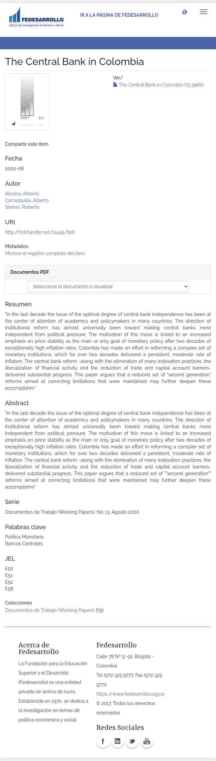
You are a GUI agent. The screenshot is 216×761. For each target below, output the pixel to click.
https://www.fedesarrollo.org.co (130, 694)
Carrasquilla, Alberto (27, 200)
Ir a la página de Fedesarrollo (119, 15)
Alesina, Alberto (22, 193)
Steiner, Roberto (22, 207)
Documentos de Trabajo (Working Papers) (50, 610)
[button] (185, 11)
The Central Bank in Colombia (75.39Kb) (158, 84)
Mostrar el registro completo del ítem (45, 253)
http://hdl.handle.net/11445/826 (40, 232)
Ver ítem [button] (21, 43)
